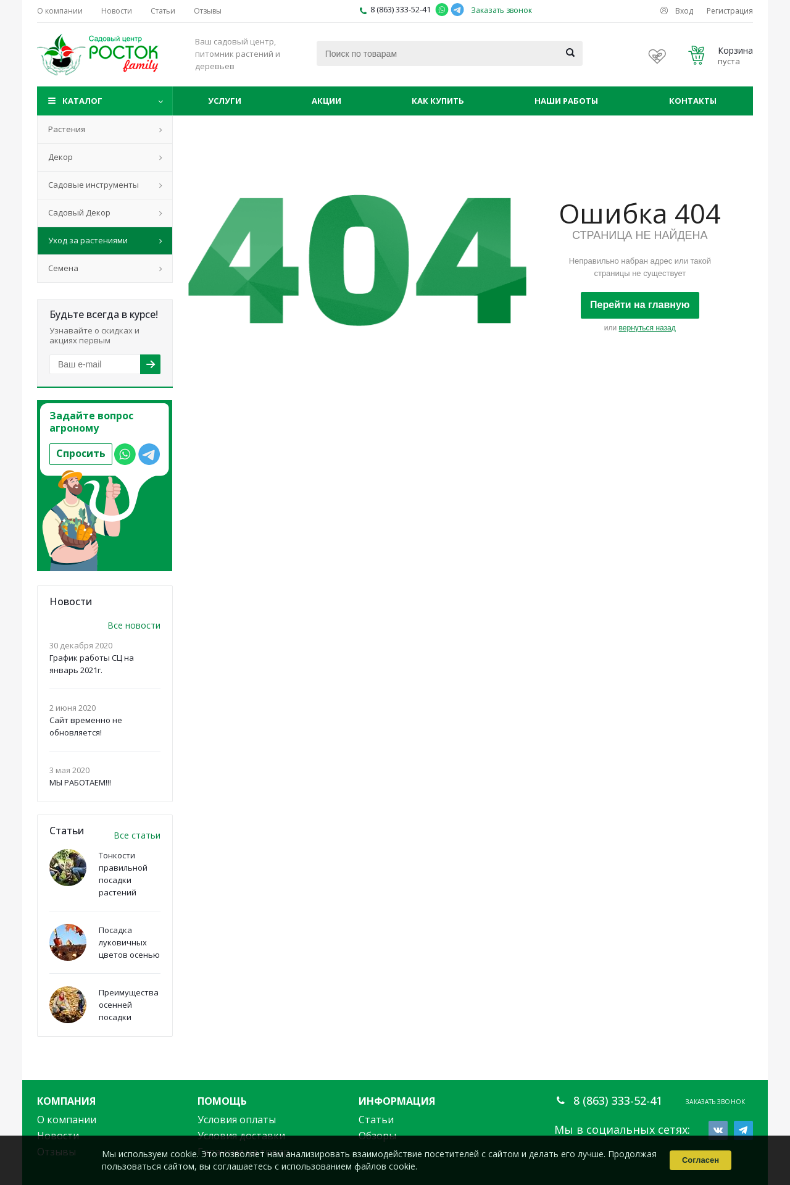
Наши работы (566, 100)
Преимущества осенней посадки (129, 1005)
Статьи (376, 1119)
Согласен (700, 1160)
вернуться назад (647, 328)
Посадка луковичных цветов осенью (129, 942)
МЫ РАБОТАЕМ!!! (80, 782)
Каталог (82, 100)
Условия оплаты (237, 1119)
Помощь (222, 1101)
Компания (66, 1101)
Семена (63, 268)
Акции (326, 100)
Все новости (133, 625)
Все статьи (137, 835)
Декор (60, 156)
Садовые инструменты (93, 184)
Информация (397, 1101)
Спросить (81, 453)
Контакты (693, 100)
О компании (66, 1119)
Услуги (224, 100)
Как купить (438, 100)
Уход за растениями (88, 240)
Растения (66, 129)
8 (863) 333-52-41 (400, 9)
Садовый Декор (79, 212)
